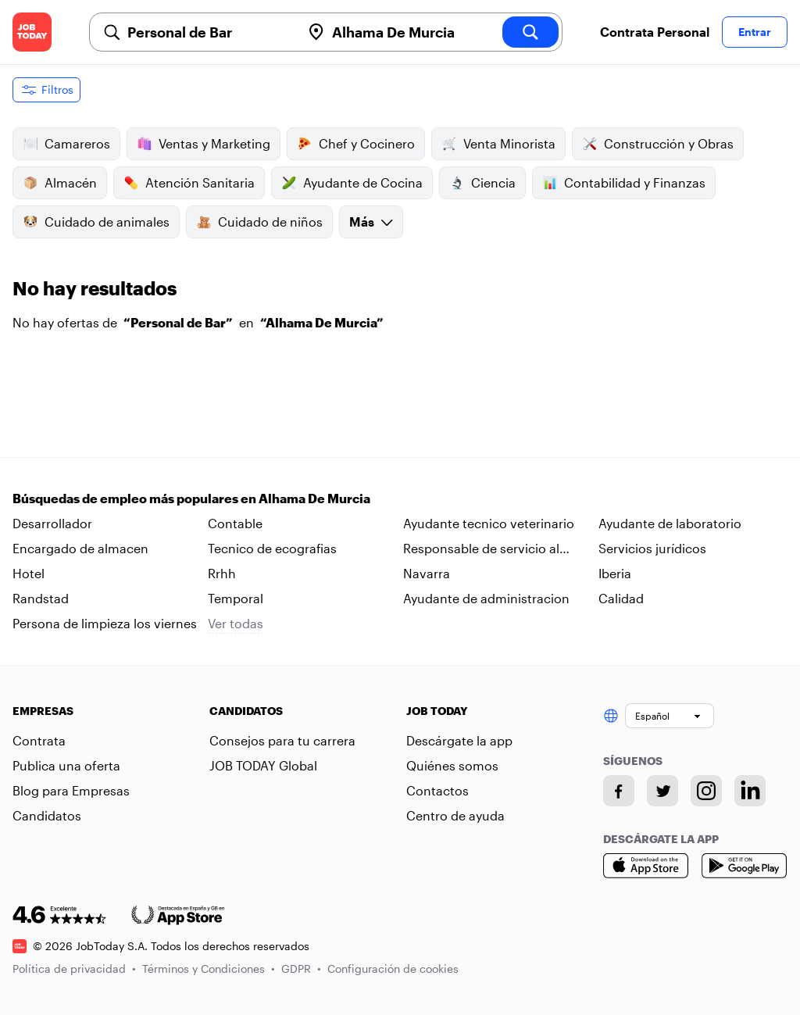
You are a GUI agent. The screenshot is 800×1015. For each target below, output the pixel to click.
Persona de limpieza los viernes (104, 623)
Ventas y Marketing (203, 144)
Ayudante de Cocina (352, 183)
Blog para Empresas (71, 790)
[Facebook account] (618, 790)
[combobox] (207, 32)
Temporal (235, 598)
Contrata (39, 740)
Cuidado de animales (96, 222)
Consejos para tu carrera (282, 740)
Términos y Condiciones (208, 968)
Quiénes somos (452, 765)
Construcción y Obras (658, 144)
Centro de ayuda (455, 815)
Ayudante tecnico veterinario (488, 523)
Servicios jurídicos (652, 548)
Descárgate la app (459, 740)
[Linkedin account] (750, 790)
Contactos (437, 790)
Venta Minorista (498, 144)
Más (371, 221)
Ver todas (235, 623)
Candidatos (46, 815)
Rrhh (222, 573)
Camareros (66, 144)
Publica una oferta (66, 765)
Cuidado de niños (259, 222)
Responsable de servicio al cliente (481, 549)
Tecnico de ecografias (272, 548)
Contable (235, 523)
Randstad (40, 598)
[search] (530, 32)
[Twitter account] (662, 790)
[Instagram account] (706, 790)
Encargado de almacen (80, 548)
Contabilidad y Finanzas (623, 183)
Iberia (614, 573)
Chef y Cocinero (356, 144)
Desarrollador (52, 523)
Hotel (28, 573)
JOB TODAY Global (263, 765)
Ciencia (482, 183)
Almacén (60, 183)
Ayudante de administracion (486, 598)
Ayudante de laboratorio (669, 523)
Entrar (754, 31)
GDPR (301, 968)
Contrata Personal (654, 31)
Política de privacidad (74, 968)
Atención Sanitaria (189, 183)
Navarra (426, 573)
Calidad (621, 598)
